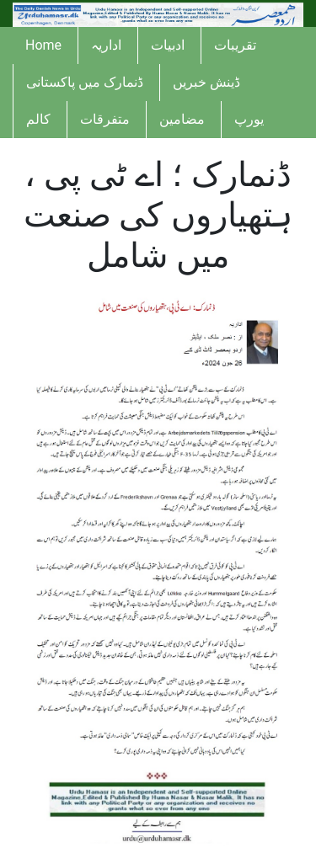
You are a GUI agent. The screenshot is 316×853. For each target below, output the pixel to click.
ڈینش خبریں (206, 82)
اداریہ (106, 45)
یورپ (249, 119)
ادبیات (168, 45)
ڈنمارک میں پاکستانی (84, 82)
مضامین (182, 119)
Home (43, 45)
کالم (38, 119)
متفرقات (105, 119)
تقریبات (235, 45)
